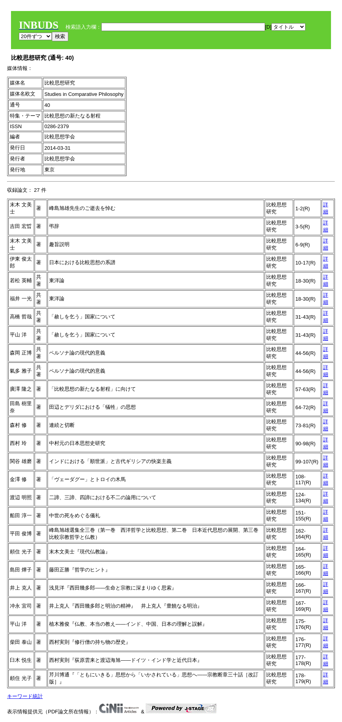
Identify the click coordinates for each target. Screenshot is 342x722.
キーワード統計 (25, 696)
